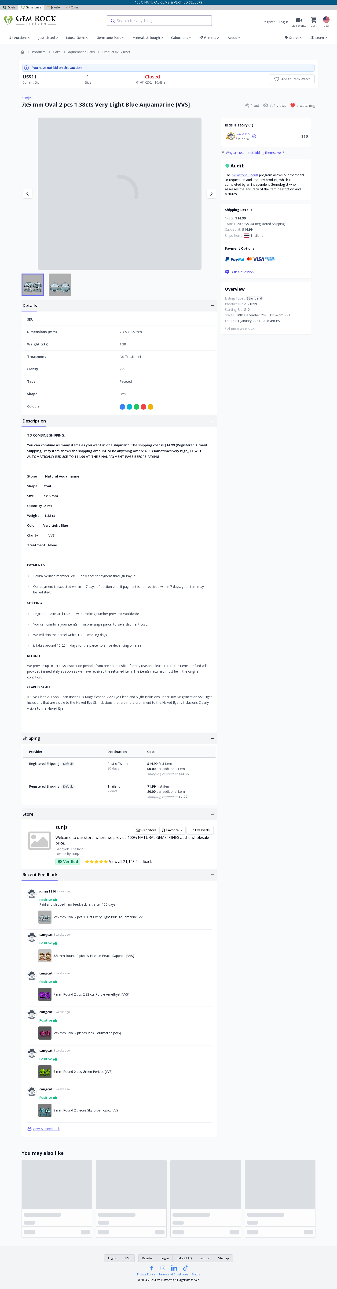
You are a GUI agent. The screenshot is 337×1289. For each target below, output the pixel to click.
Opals (9, 7)
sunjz (26, 97)
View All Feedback (43, 1128)
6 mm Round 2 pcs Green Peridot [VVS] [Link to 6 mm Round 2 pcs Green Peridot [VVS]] (83, 1071)
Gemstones (31, 7)
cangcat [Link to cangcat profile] (46, 934)
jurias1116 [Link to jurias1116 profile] (47, 891)
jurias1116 (242, 134)
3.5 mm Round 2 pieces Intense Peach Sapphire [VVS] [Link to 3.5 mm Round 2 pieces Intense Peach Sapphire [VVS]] (93, 955)
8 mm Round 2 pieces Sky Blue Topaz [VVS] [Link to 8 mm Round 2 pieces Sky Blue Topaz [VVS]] (86, 1110)
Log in (283, 22)
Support (205, 1258)
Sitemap (223, 1258)
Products (39, 52)
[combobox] (159, 20)
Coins (72, 7)
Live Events (200, 830)
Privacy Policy (146, 1274)
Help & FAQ (184, 1258)
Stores (294, 37)
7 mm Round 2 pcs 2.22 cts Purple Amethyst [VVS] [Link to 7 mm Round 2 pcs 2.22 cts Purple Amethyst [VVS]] (91, 994)
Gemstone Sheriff (245, 175)
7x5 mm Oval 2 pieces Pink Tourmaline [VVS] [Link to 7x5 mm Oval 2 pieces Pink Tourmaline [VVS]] (87, 1033)
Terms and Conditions (173, 1274)
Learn (319, 37)
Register (269, 22)
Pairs (57, 52)
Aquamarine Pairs (81, 52)
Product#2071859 (116, 52)
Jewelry (54, 7)
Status (196, 1274)
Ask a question (239, 272)
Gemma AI (209, 37)
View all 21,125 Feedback (118, 861)
